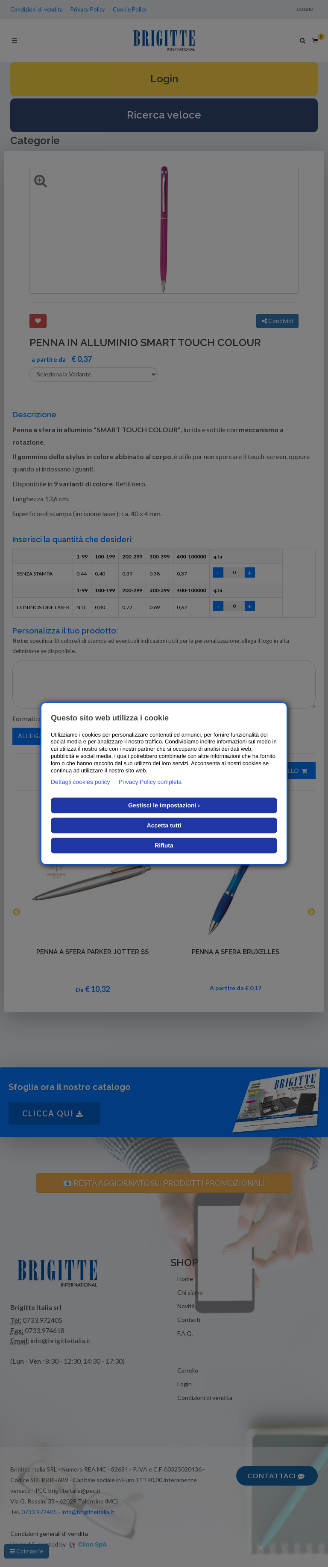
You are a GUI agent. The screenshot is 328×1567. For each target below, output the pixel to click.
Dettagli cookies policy (80, 781)
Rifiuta (164, 845)
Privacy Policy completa (150, 781)
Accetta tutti (164, 825)
